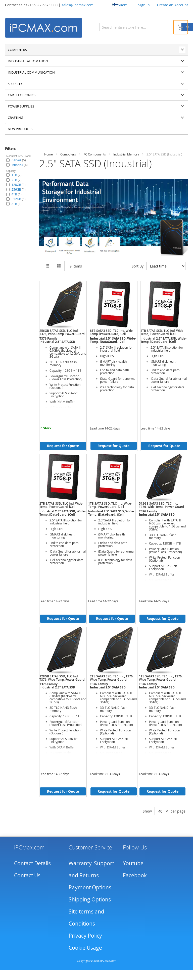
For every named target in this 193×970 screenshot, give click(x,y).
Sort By (137, 266)
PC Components (94, 154)
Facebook (135, 875)
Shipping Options (90, 899)
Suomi (120, 5)
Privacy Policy (85, 935)
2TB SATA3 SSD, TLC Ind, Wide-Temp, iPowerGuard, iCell (61, 505)
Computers (17, 49)
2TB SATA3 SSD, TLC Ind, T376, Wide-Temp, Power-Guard (111, 678)
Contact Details (32, 863)
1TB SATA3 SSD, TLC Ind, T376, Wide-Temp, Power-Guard (160, 678)
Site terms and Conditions (86, 917)
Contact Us (27, 875)
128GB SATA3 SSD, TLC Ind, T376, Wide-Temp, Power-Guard (61, 678)
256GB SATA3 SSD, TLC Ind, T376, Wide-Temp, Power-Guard (61, 332)
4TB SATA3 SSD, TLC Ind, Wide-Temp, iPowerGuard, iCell (162, 332)
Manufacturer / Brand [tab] (18, 156)
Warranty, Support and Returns (91, 869)
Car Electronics (21, 95)
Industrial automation (28, 61)
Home (48, 154)
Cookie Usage (85, 947)
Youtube (133, 863)
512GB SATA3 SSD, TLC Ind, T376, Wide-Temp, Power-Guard (161, 505)
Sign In (144, 5)
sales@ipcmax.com (77, 5)
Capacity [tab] (11, 171)
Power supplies (21, 106)
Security (15, 83)
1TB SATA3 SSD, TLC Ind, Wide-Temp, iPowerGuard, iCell (110, 505)
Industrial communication (31, 72)
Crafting (15, 117)
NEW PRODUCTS (20, 129)
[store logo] (44, 28)
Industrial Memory (126, 154)
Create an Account (172, 5)
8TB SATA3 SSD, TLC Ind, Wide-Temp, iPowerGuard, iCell (112, 332)
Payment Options (90, 887)
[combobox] (127, 27)
